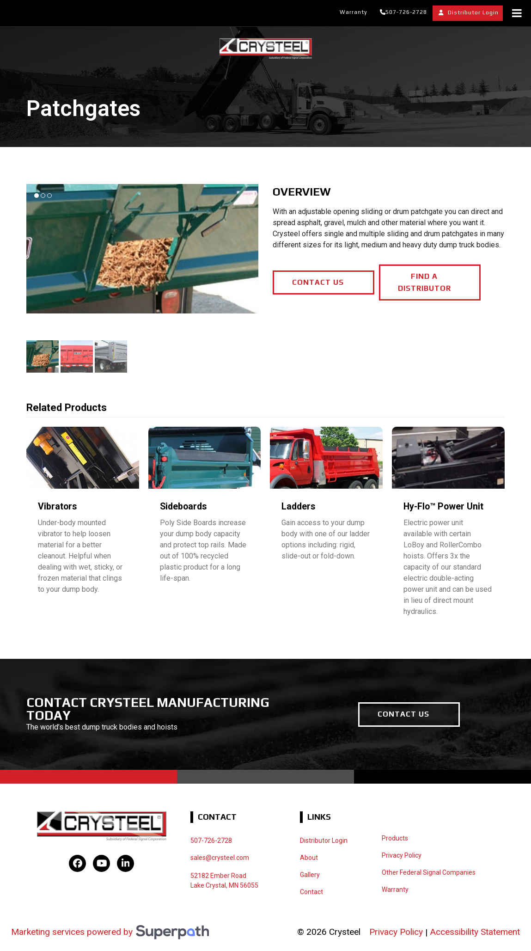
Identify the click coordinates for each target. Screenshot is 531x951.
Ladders (298, 506)
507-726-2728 (406, 12)
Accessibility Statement (475, 931)
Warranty (353, 12)
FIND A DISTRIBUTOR (424, 282)
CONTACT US (318, 282)
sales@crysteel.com (219, 857)
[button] (42, 356)
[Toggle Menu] (517, 13)
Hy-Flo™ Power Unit (443, 506)
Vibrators (57, 506)
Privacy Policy (396, 931)
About (309, 857)
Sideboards (183, 506)
